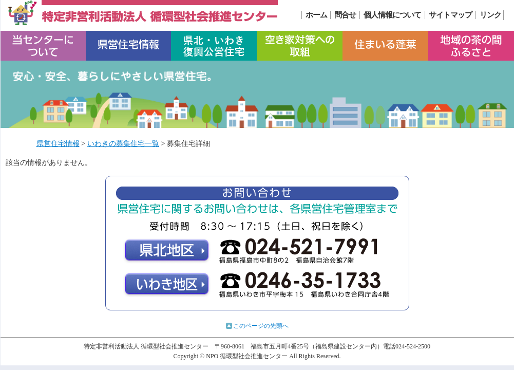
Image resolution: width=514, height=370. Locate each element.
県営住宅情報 (58, 143)
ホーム (316, 15)
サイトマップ (450, 15)
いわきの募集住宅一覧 (123, 143)
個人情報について (392, 15)
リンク (490, 15)
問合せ (345, 15)
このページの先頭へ (261, 325)
